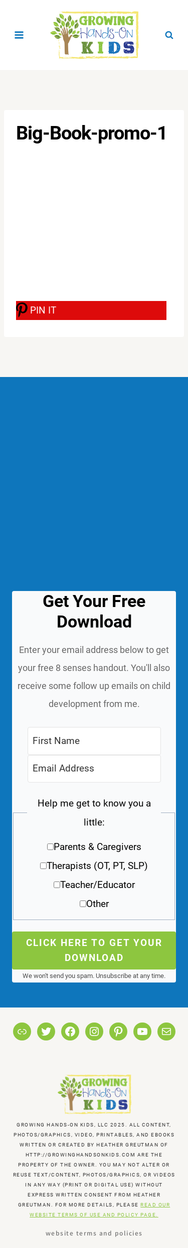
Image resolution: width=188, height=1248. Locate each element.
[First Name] (94, 740)
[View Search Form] (169, 35)
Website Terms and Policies (94, 1232)
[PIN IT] (91, 310)
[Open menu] (19, 34)
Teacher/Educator (97, 884)
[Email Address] (94, 768)
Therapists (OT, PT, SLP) (97, 866)
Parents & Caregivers (97, 846)
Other (97, 904)
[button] (94, 857)
